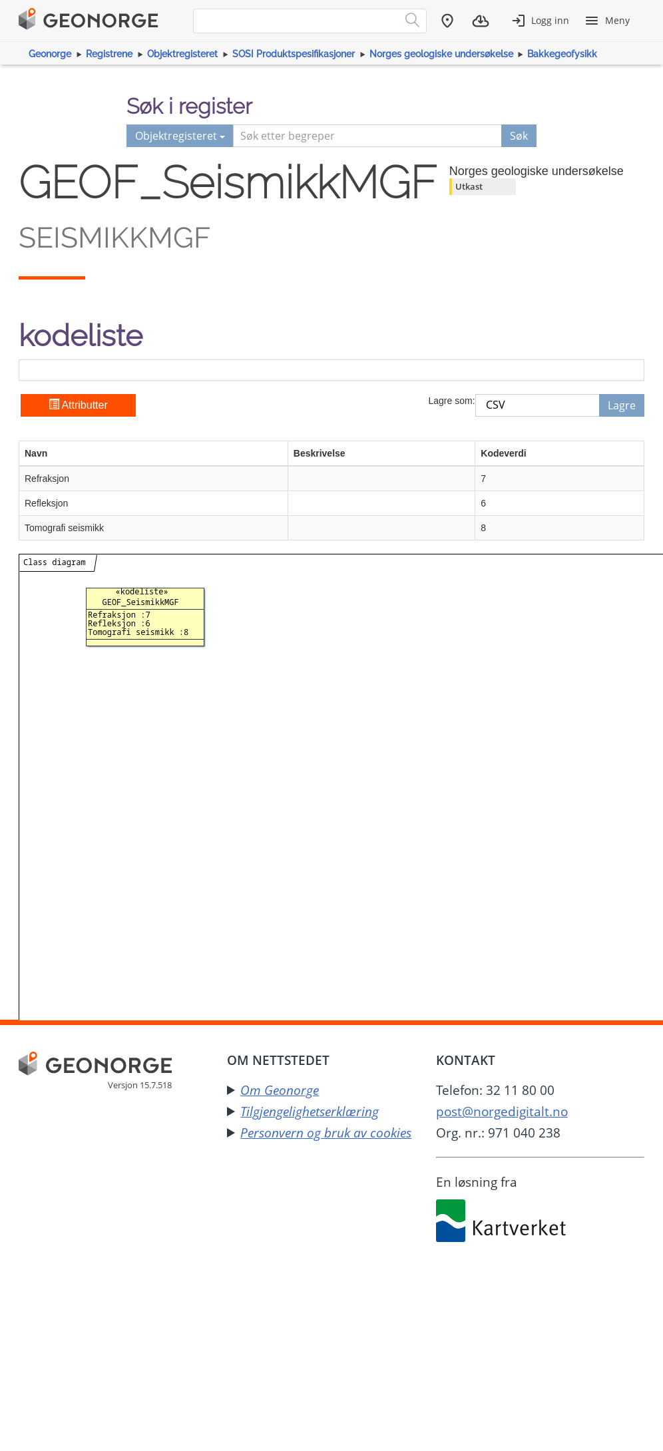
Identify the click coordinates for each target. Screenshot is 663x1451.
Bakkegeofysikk (562, 54)
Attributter (78, 405)
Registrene (109, 54)
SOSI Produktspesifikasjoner (293, 54)
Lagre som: (451, 400)
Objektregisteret (182, 54)
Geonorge (50, 54)
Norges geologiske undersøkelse (441, 54)
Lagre (622, 405)
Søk (519, 135)
